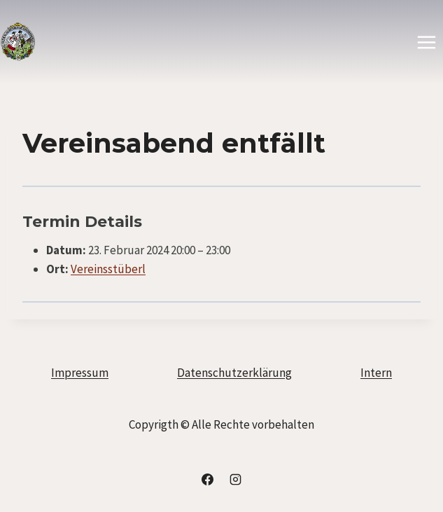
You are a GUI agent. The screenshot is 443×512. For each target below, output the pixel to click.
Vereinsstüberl (108, 269)
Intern (376, 372)
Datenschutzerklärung (234, 372)
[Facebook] (208, 479)
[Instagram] (235, 479)
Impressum (79, 372)
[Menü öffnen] (426, 42)
